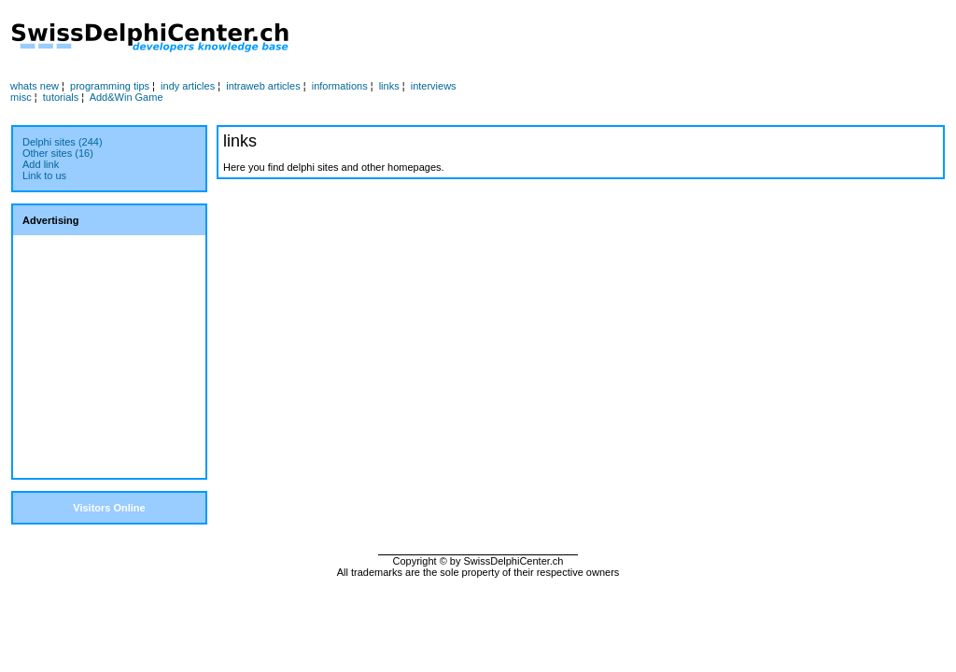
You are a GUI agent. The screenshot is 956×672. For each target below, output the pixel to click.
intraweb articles (263, 85)
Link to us (44, 175)
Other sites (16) (57, 153)
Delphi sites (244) (62, 141)
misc (21, 97)
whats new (34, 85)
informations (340, 85)
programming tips (109, 85)
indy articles (188, 85)
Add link (40, 164)
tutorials (61, 97)
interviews (434, 85)
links (389, 85)
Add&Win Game (126, 97)
